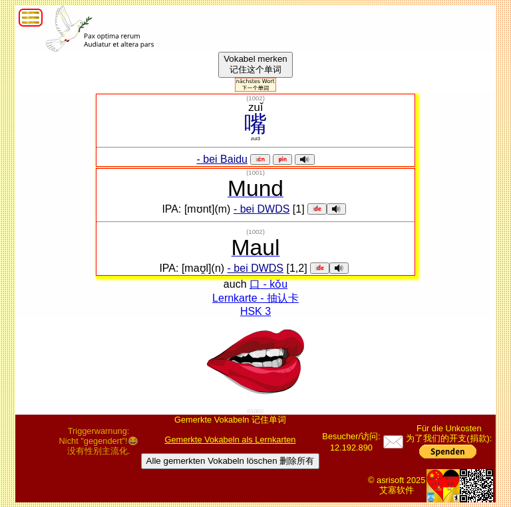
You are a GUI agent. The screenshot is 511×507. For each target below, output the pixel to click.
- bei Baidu (222, 159)
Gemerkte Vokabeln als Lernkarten (229, 440)
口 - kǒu (268, 284)
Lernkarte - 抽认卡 (255, 298)
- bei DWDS (261, 209)
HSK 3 (255, 311)
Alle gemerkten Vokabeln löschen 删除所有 (230, 461)
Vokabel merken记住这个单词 (255, 64)
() (255, 98)
